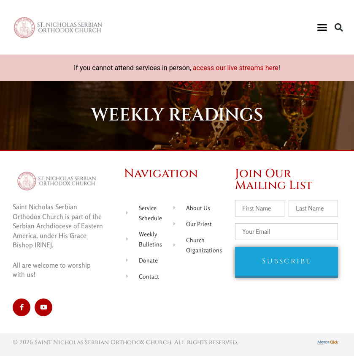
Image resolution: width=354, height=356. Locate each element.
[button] (322, 27)
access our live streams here (235, 68)
